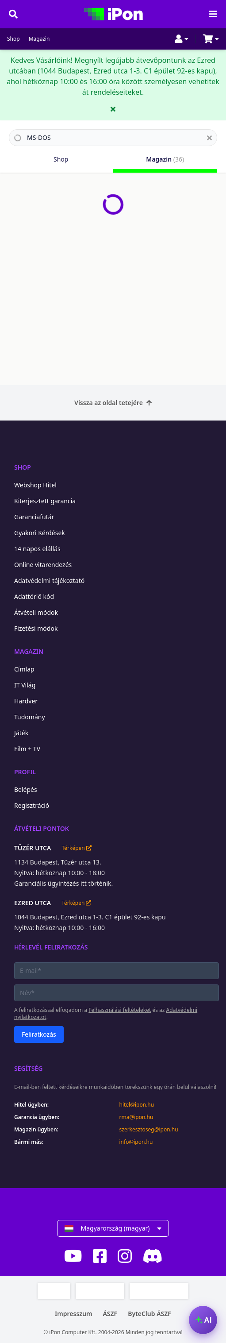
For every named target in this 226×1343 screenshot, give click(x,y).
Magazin (39, 38)
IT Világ (24, 685)
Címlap (24, 669)
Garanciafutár (34, 517)
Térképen (76, 848)
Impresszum (73, 1313)
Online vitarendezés (43, 564)
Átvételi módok (36, 612)
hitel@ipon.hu (136, 1104)
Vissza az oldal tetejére (113, 402)
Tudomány (29, 717)
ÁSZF (110, 1313)
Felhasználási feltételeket (119, 1010)
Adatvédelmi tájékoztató (49, 580)
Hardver (26, 701)
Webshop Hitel (35, 485)
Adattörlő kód (34, 596)
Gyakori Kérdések (39, 533)
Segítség (28, 1068)
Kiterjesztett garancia (45, 501)
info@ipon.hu (136, 1142)
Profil (25, 772)
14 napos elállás (37, 548)
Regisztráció (31, 805)
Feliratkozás (39, 1034)
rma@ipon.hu (136, 1117)
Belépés (25, 789)
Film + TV (27, 749)
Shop (13, 38)
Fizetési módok (35, 628)
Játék (21, 733)
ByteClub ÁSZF (149, 1313)
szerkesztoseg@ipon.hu (148, 1129)
